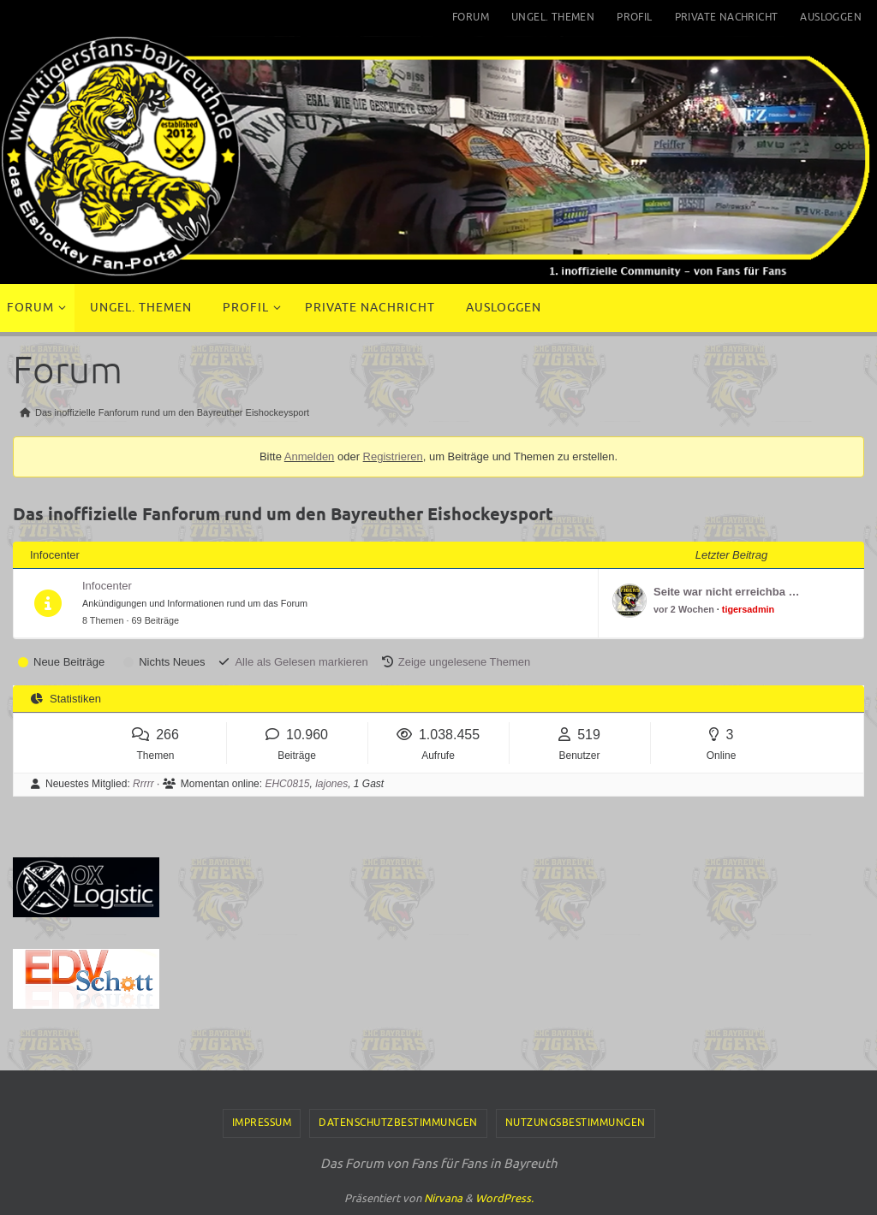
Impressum (262, 1122)
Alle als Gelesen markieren (301, 661)
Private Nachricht (727, 17)
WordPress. (504, 1198)
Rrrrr (143, 784)
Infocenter (107, 585)
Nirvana (443, 1198)
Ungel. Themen (552, 17)
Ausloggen (831, 17)
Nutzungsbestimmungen (575, 1122)
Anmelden (309, 456)
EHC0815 (287, 784)
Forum (470, 17)
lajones (331, 784)
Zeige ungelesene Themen (464, 661)
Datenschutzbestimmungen (398, 1122)
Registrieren (393, 456)
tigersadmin (748, 609)
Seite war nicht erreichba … (726, 591)
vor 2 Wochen (683, 609)
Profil (634, 17)
